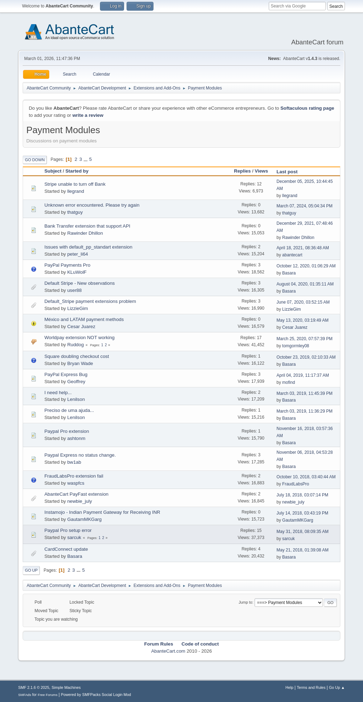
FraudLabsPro (295, 483)
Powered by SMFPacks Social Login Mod (96, 694)
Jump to (245, 602)
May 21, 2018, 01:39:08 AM (303, 550)
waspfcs (75, 483)
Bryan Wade (80, 363)
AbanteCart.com (168, 651)
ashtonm (76, 438)
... (86, 159)
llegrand (75, 191)
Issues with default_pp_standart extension (88, 247)
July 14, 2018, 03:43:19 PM (302, 513)
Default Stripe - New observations (79, 283)
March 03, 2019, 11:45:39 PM (305, 393)
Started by (76, 171)
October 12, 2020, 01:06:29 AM (306, 265)
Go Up (31, 570)
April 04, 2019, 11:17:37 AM (303, 375)
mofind (288, 382)
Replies (242, 171)
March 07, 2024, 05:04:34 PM (305, 205)
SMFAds (24, 695)
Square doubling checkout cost (76, 356)
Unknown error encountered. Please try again (91, 205)
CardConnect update (66, 549)
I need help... (58, 392)
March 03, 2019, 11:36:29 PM (305, 411)
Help (289, 687)
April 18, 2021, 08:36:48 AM (303, 247)
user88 (74, 290)
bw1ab (74, 462)
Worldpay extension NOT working (79, 337)
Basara (289, 273)
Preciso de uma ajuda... (69, 410)
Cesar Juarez (81, 326)
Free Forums (47, 695)
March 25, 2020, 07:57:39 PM (305, 338)
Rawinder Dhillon (85, 233)
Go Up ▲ (337, 687)
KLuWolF (77, 272)
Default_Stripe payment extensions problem (90, 301)
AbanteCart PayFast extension (76, 494)
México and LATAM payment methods (84, 319)
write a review (87, 115)
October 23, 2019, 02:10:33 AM (306, 357)
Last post (290, 171)
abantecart (292, 254)
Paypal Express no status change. (80, 455)
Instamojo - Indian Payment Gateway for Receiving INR (102, 512)
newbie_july (79, 501)
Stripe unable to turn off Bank (74, 184)
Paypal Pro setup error (67, 530)
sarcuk (74, 537)
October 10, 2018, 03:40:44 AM (306, 476)
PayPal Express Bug (66, 374)
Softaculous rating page (307, 108)
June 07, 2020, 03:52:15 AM (303, 302)
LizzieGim (77, 308)
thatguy (75, 212)
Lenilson (76, 399)
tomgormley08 (295, 345)
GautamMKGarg (84, 519)
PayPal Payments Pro (67, 265)
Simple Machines (66, 687)
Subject (52, 171)
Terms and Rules (311, 687)
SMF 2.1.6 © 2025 (33, 687)
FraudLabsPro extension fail (73, 476)
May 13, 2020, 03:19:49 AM (303, 320)
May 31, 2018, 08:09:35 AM (303, 531)
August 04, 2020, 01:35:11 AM (305, 284)
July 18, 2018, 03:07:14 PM (302, 495)
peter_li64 (77, 254)
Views (261, 171)
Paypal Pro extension (66, 431)
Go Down (35, 160)
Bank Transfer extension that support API (87, 226)
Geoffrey (76, 381)
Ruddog (75, 344)
